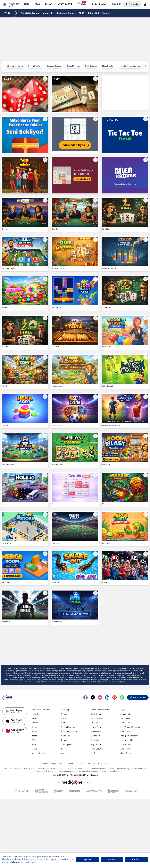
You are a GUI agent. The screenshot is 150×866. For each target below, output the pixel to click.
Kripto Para (96, 727)
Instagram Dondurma (129, 735)
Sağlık (64, 714)
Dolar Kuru (95, 735)
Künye (45, 763)
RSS (106, 763)
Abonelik (47, 13)
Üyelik (71, 763)
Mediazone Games (65, 13)
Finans (34, 718)
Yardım (63, 763)
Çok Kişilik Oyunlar (30, 13)
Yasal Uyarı (97, 763)
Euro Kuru (95, 740)
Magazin (35, 731)
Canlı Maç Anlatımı (69, 731)
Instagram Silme (127, 740)
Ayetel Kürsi (125, 748)
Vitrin (63, 722)
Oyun (122, 709)
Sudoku (106, 13)
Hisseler (94, 722)
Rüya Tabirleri (97, 744)
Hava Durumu (97, 748)
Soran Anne (125, 718)
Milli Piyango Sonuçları (130, 727)
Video (34, 748)
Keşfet (94, 753)
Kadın (34, 727)
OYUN (6, 13)
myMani (64, 753)
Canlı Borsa (96, 714)
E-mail (64, 740)
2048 (81, 13)
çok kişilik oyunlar (113, 668)
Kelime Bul (93, 13)
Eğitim (34, 740)
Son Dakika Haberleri (41, 709)
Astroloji (64, 718)
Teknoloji (65, 709)
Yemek (35, 722)
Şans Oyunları (67, 744)
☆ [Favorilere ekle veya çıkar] (45, 78)
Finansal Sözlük (97, 718)
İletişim (54, 763)
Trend (34, 735)
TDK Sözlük (125, 744)
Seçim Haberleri (68, 727)
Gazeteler (65, 735)
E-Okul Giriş (125, 731)
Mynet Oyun (53, 668)
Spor (34, 744)
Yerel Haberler (38, 753)
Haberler (36, 714)
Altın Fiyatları (96, 731)
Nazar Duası (125, 753)
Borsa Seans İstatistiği (100, 709)
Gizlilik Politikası (83, 763)
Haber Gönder (138, 697)
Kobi (63, 748)
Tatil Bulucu (125, 722)
